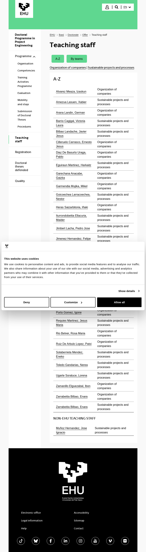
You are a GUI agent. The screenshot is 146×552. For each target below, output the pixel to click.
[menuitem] (127, 7)
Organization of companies (68, 67)
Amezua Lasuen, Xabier (71, 102)
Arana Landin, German (70, 112)
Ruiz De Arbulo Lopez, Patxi (74, 343)
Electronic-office (31, 512)
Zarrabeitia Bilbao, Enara (71, 396)
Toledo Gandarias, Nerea (72, 364)
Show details (126, 290)
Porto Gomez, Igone (69, 312)
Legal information (32, 520)
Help (24, 528)
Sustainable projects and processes (111, 67)
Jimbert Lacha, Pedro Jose (73, 228)
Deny (26, 302)
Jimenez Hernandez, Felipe (73, 238)
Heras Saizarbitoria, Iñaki (72, 207)
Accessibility (81, 512)
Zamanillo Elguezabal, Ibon (73, 386)
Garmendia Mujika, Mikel (71, 186)
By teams (77, 58)
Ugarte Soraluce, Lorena (71, 375)
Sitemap (79, 520)
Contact (79, 528)
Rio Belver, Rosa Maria (70, 333)
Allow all (119, 302)
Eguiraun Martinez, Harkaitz (73, 165)
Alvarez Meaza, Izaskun (71, 91)
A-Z (57, 58)
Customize (73, 302)
